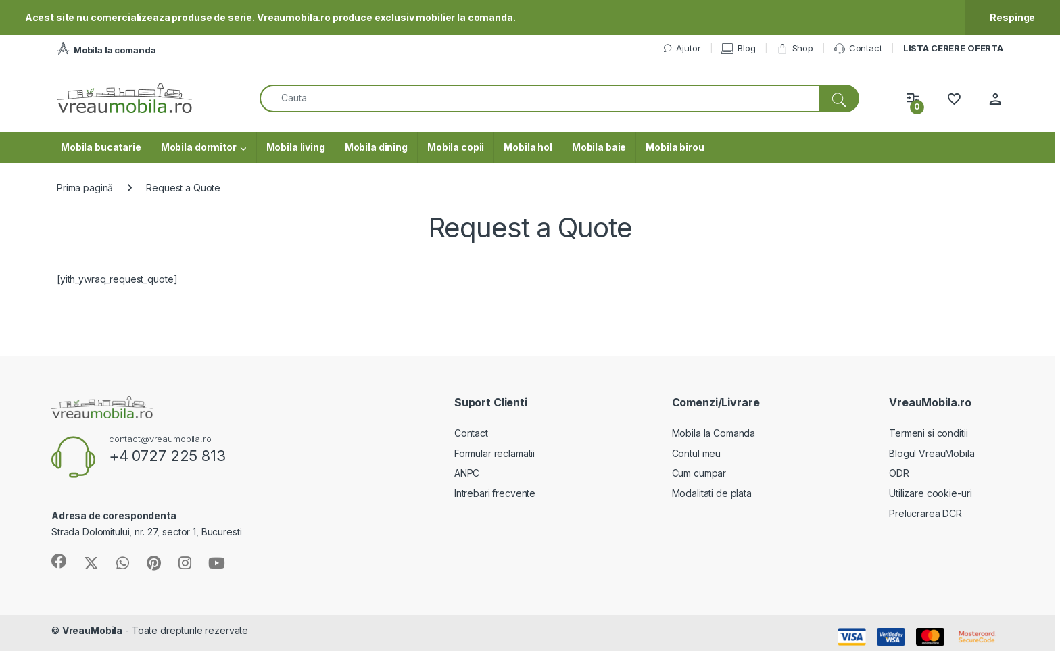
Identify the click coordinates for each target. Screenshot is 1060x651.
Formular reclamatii (494, 453)
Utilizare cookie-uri (930, 493)
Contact (858, 49)
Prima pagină (85, 187)
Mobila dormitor (199, 147)
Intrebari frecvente (494, 493)
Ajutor (681, 48)
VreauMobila (92, 630)
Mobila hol (528, 147)
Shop (795, 48)
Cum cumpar (699, 473)
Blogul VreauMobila (931, 453)
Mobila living (295, 147)
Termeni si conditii (928, 433)
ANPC (466, 473)
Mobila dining (376, 147)
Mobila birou (675, 147)
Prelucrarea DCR (925, 513)
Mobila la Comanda (714, 433)
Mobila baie (599, 147)
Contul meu (696, 453)
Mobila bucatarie (101, 147)
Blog (738, 48)
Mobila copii (455, 147)
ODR (899, 473)
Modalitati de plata (712, 493)
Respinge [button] (1012, 17)
